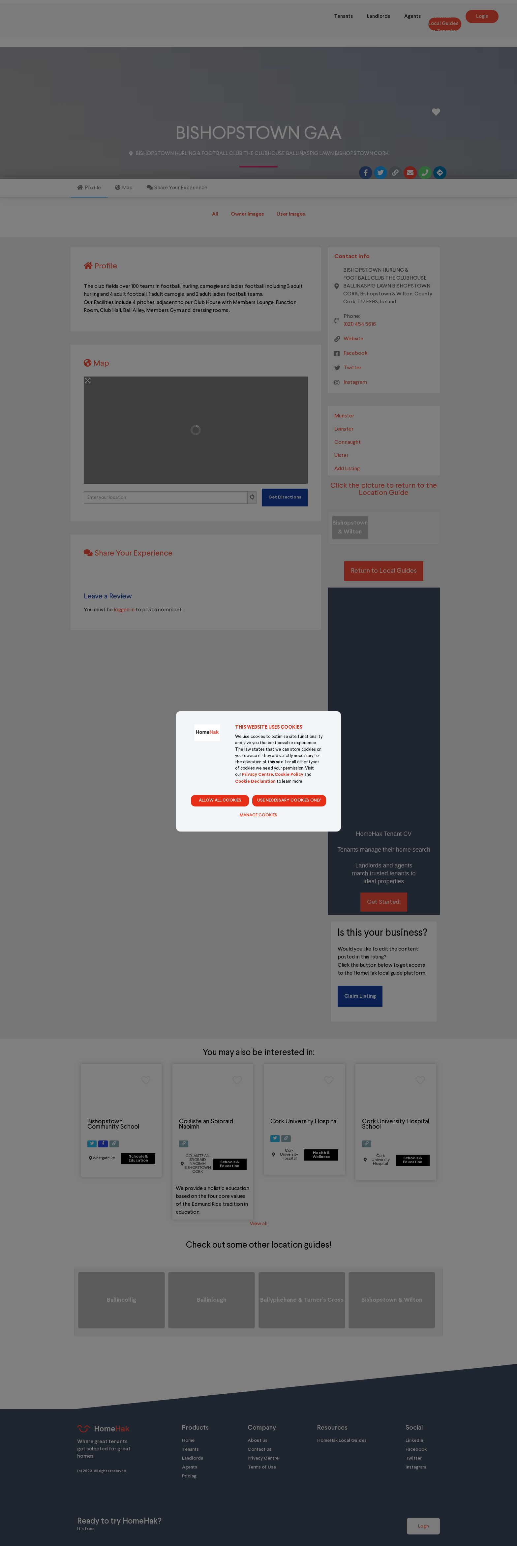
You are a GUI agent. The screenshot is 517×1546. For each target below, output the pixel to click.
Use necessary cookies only (289, 801)
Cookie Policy (289, 775)
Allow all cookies (220, 801)
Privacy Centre (257, 775)
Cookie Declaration (255, 782)
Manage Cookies (258, 815)
